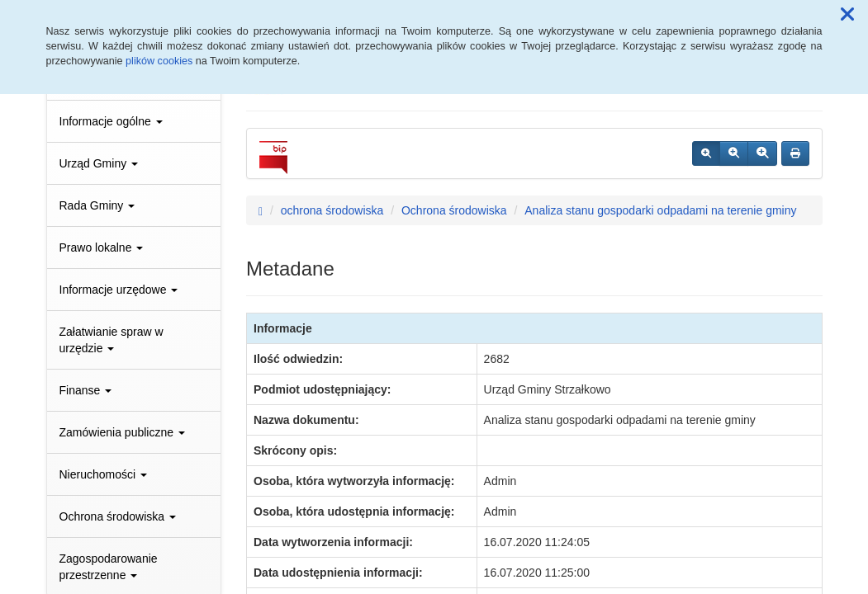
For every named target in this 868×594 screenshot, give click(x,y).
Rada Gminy (97, 205)
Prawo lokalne (101, 247)
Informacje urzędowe (118, 289)
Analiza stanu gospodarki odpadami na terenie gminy (660, 210)
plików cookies (159, 61)
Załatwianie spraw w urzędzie (111, 340)
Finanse (85, 390)
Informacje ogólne (111, 121)
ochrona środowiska (332, 210)
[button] (847, 14)
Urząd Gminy (99, 163)
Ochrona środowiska (118, 516)
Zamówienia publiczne (122, 432)
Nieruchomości (103, 474)
